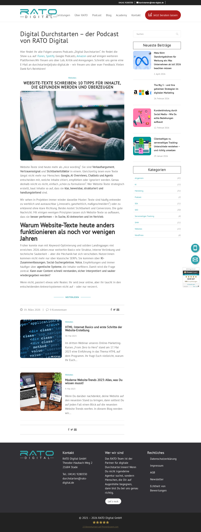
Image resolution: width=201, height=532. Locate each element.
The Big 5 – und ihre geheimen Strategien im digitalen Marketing (166, 89)
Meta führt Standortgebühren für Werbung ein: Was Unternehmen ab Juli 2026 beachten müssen (167, 60)
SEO (158, 210)
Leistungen (63, 15)
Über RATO (81, 15)
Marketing (158, 191)
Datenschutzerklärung (163, 459)
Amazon (81, 56)
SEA (158, 203)
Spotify (50, 56)
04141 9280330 (77, 474)
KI (158, 184)
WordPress (158, 235)
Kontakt (136, 15)
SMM (158, 222)
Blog (108, 15)
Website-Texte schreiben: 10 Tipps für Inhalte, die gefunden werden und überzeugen (72, 85)
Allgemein (158, 178)
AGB (152, 472)
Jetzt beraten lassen (165, 15)
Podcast (96, 15)
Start (49, 15)
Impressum (156, 465)
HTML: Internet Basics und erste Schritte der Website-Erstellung (93, 328)
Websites (72, 77)
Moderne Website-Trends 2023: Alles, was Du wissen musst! (93, 381)
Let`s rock (113, 501)
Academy (121, 15)
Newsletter (157, 479)
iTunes (41, 56)
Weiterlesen (72, 297)
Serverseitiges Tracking (158, 216)
